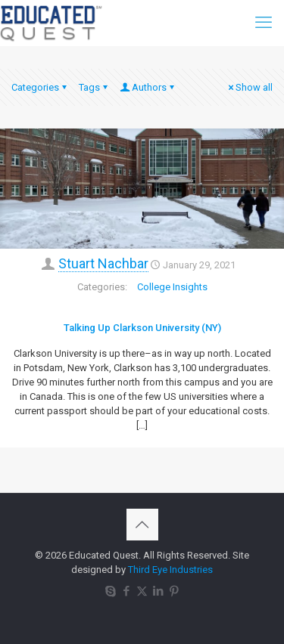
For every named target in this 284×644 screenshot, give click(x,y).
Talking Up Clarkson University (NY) (142, 327)
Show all (249, 87)
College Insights (172, 287)
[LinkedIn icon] (158, 591)
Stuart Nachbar (103, 263)
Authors (148, 87)
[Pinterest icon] (173, 591)
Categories (40, 87)
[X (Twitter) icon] (142, 591)
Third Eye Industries (170, 569)
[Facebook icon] (126, 591)
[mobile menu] (263, 23)
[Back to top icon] (142, 524)
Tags (94, 87)
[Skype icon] (110, 591)
